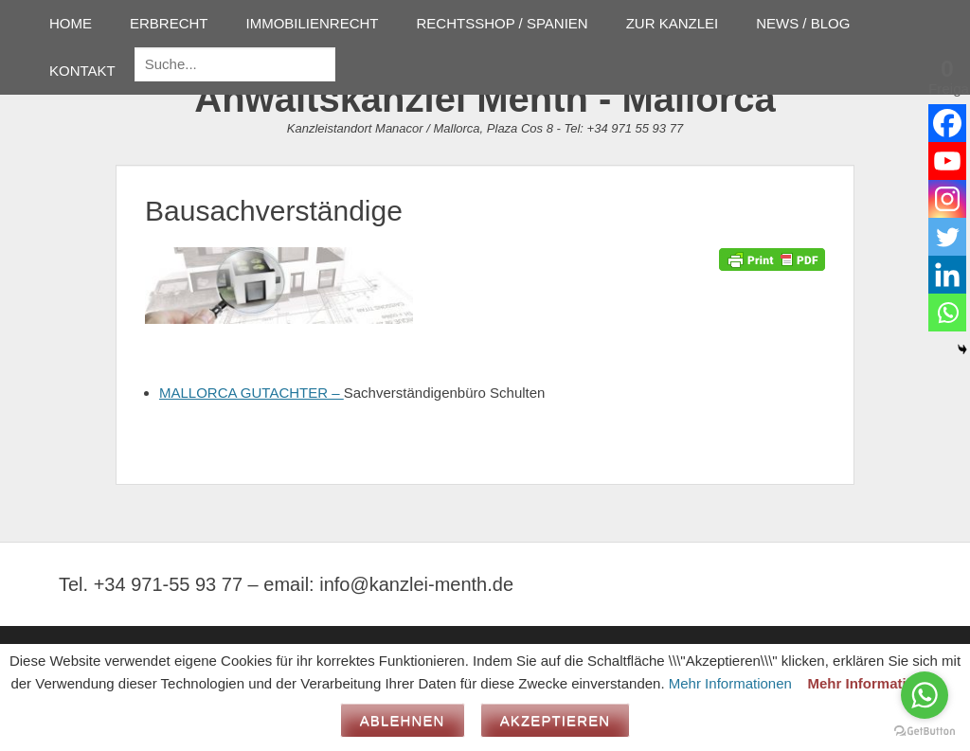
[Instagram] (947, 199)
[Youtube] (947, 161)
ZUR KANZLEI (672, 23)
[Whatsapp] (947, 312)
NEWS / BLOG (803, 23)
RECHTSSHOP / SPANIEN (502, 23)
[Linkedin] (947, 275)
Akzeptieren (555, 720)
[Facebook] (947, 123)
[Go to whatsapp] (924, 695)
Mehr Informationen (730, 683)
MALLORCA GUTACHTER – (251, 392)
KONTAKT (82, 71)
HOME (70, 23)
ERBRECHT (169, 23)
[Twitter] (947, 237)
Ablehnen (402, 720)
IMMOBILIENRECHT (312, 23)
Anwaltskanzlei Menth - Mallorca (484, 98)
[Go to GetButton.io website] (924, 731)
